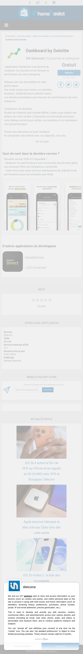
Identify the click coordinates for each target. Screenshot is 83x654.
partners (28, 596)
